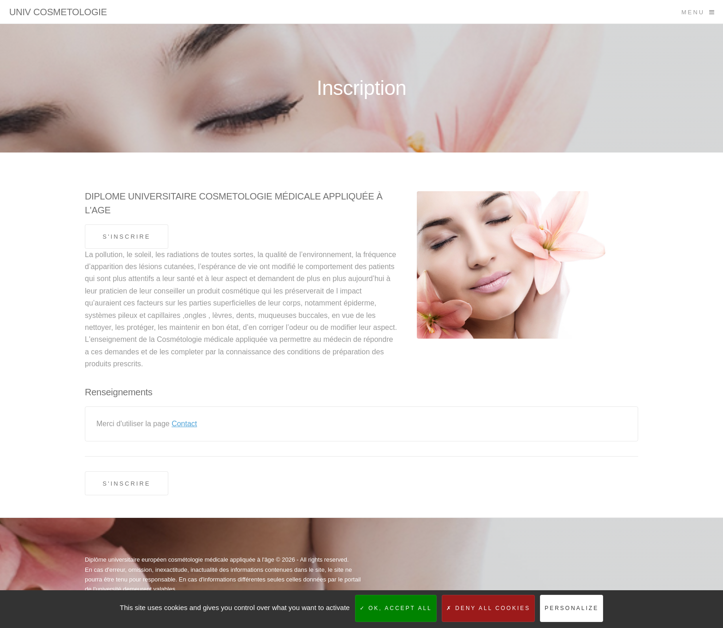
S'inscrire (126, 236)
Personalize (572, 608)
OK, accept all (396, 608)
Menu (693, 12)
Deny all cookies (488, 608)
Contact (184, 424)
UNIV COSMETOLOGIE (58, 12)
